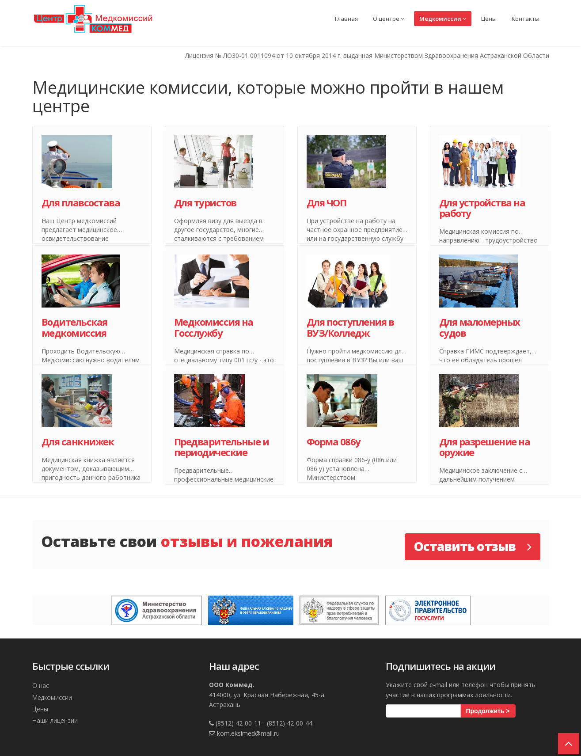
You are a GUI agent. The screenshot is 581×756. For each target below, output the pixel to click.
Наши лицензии (55, 720)
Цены (489, 19)
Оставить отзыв (472, 546)
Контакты (525, 19)
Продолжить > (488, 710)
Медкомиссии (442, 19)
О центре (388, 19)
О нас (40, 685)
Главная (346, 19)
